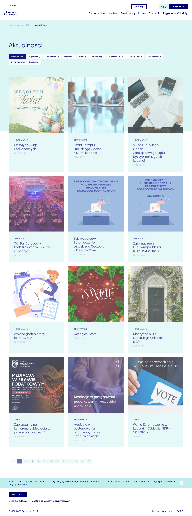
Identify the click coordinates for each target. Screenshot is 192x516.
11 (77, 463)
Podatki (69, 58)
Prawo (142, 13)
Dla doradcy (128, 13)
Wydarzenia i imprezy (24, 63)
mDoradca (178, 7)
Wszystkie (17, 58)
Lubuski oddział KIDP (19, 26)
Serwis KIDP (116, 58)
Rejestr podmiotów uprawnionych (50, 501)
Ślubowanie (154, 58)
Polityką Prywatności (82, 481)
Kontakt (113, 13)
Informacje (52, 58)
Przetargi (98, 58)
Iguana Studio (32, 511)
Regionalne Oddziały (175, 13)
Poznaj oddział (97, 13)
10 (72, 463)
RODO (180, 511)
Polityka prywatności (163, 511)
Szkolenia (154, 13)
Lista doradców (18, 501)
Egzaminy (34, 58)
